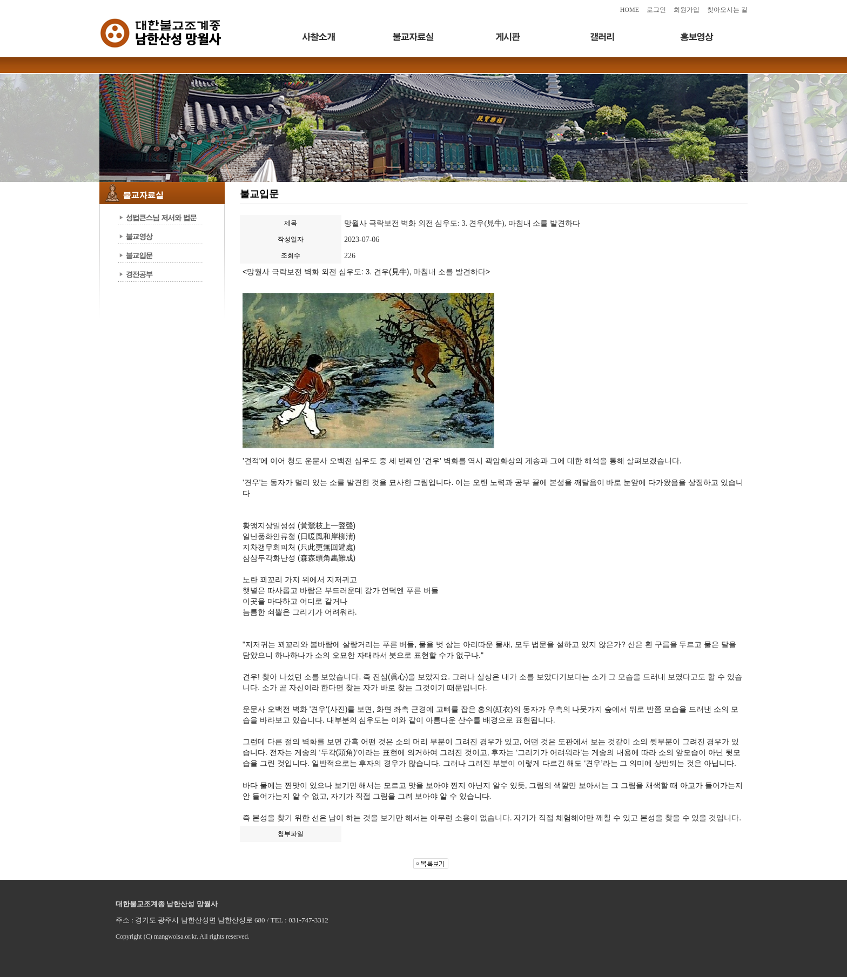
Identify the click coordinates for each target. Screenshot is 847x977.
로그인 (656, 10)
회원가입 (687, 10)
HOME (629, 10)
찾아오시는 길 (727, 10)
